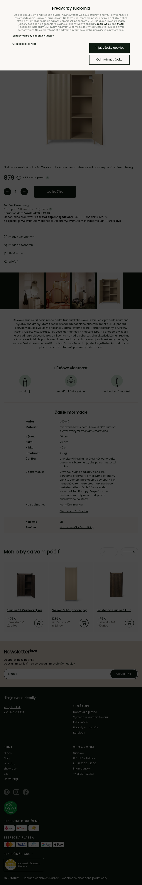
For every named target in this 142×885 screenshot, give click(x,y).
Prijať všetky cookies (109, 48)
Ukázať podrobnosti (24, 43)
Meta (120, 24)
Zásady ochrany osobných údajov (33, 35)
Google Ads (101, 24)
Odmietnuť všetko (109, 59)
